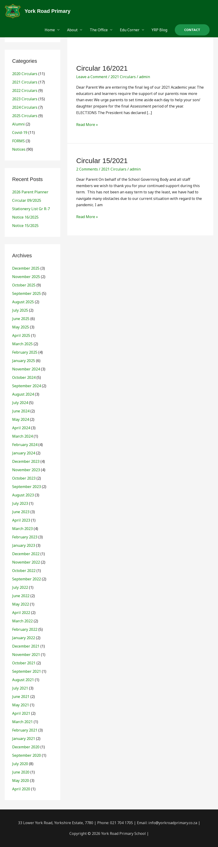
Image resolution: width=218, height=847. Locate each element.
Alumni (18, 124)
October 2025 (24, 285)
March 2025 (22, 343)
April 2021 (21, 713)
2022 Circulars (24, 90)
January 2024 (23, 453)
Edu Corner (129, 29)
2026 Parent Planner (30, 192)
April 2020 (21, 788)
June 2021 (20, 696)
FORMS (18, 140)
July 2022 (20, 587)
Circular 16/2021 (102, 68)
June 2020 (20, 772)
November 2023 (26, 469)
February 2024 (24, 444)
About (72, 29)
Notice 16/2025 (25, 217)
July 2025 (20, 310)
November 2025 (26, 276)
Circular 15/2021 (102, 160)
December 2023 (25, 461)
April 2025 (21, 335)
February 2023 (24, 537)
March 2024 (22, 436)
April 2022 (21, 612)
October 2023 (24, 478)
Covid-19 (19, 132)
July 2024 (20, 402)
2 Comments (87, 169)
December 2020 (25, 746)
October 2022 (24, 570)
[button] (192, 29)
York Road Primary (47, 11)
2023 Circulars (24, 98)
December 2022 (25, 553)
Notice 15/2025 (25, 225)
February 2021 (24, 730)
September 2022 (26, 579)
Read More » (87, 124)
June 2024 (20, 411)
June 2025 (20, 318)
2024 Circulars (24, 107)
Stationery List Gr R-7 (31, 208)
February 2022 (24, 629)
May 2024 (20, 419)
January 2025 (23, 360)
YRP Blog (159, 29)
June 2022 (20, 595)
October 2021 (24, 663)
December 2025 (25, 268)
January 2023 (23, 545)
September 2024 (26, 385)
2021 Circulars (24, 82)
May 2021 (20, 705)
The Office (99, 29)
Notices (18, 149)
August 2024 (23, 394)
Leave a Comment (91, 76)
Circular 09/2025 (26, 200)
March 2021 (22, 721)
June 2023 (20, 511)
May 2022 (20, 604)
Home (50, 29)
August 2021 (23, 679)
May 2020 (20, 780)
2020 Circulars (24, 73)
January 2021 (23, 738)
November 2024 (26, 369)
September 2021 (26, 671)
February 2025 (24, 352)
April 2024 (21, 427)
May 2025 (20, 327)
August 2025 (23, 301)
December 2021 (25, 646)
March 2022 (22, 621)
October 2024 (24, 377)
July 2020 (20, 763)
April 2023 (21, 520)
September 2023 (26, 486)
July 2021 (20, 688)
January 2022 (23, 637)
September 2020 (26, 755)
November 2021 (26, 654)
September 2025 (26, 293)
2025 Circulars (24, 115)
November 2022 (26, 562)
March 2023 (22, 528)
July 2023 (20, 503)
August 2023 (23, 495)
